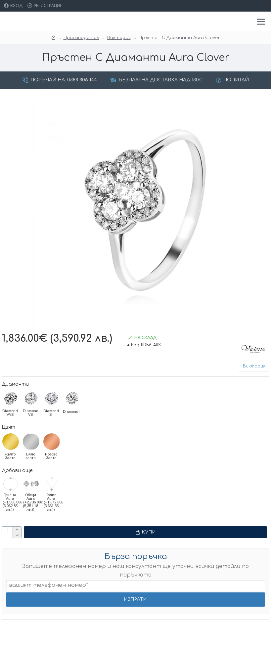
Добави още (17, 470)
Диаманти (15, 384)
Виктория (119, 37)
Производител (81, 37)
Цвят (8, 427)
